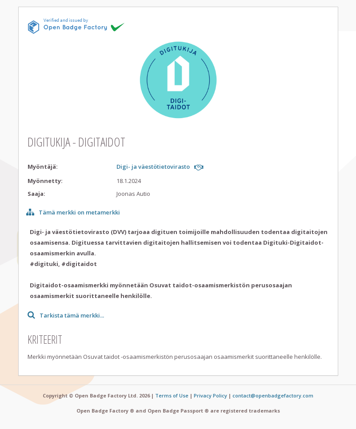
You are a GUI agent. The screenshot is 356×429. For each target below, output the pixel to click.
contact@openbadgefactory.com (272, 395)
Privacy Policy (210, 395)
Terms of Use (171, 395)
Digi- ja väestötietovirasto (153, 167)
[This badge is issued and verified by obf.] (76, 26)
